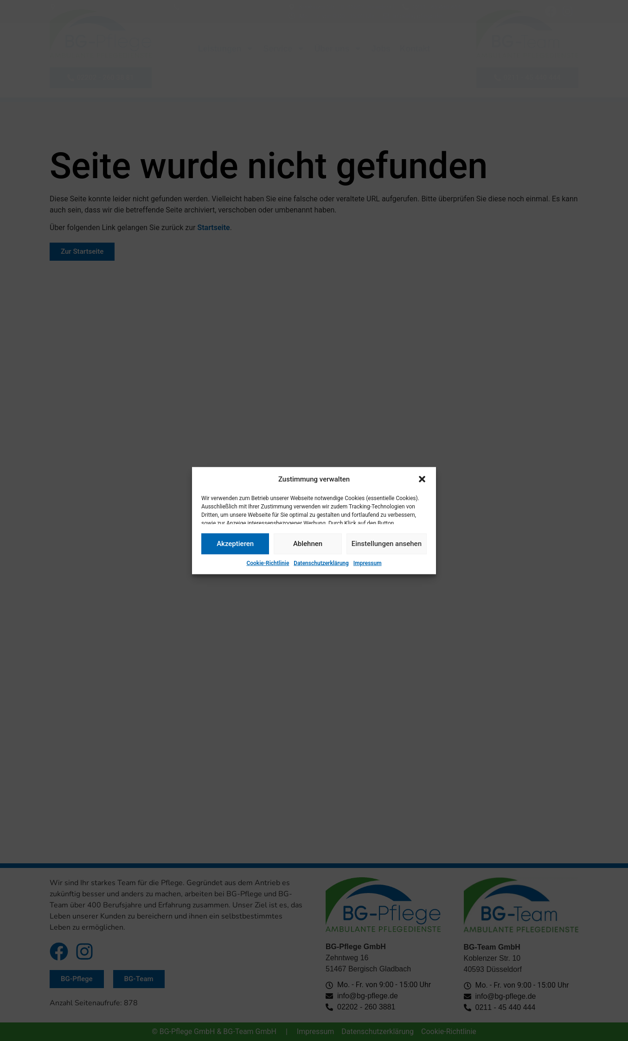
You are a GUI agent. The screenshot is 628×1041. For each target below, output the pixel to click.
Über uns (338, 49)
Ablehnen (307, 544)
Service (284, 49)
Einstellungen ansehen (387, 544)
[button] (422, 479)
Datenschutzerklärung (321, 562)
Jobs (381, 48)
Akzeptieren (235, 544)
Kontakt (415, 48)
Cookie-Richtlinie (267, 562)
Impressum (367, 562)
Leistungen (226, 49)
